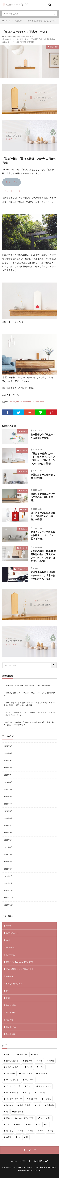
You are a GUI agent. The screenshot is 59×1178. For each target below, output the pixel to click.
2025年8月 (8, 746)
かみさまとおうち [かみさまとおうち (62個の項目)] (13, 1067)
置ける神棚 (21, 36)
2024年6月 (8, 782)
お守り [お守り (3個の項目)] (36, 1054)
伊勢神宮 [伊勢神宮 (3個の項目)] (9, 1105)
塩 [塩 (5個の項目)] (39, 1124)
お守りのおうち (22, 569)
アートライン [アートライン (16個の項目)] (26, 1073)
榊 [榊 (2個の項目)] (19, 1137)
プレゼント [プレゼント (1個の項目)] (41, 1092)
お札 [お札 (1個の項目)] (40, 1061)
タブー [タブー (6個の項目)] (29, 1086)
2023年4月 (8, 811)
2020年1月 (8, 883)
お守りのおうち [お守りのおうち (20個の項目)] (12, 1061)
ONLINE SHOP (41, 1161)
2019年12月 (8, 890)
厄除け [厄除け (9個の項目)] (18, 1124)
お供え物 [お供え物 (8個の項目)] (23, 1054)
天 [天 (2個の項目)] (47, 1124)
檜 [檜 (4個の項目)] (27, 1137)
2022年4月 (8, 854)
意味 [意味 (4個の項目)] (31, 1131)
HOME (7, 21)
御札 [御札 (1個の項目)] (21, 1131)
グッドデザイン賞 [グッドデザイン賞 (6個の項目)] (13, 1086)
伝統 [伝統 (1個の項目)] (38, 1105)
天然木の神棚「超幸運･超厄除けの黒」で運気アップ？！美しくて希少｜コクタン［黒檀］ (43, 556)
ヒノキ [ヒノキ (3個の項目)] (27, 1092)
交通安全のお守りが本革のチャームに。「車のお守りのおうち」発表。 (43, 575)
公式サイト (11, 182)
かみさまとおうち (11, 39)
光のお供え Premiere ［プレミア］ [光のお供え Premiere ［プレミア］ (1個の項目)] (20, 1118)
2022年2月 (8, 869)
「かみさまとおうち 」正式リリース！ (41, 21)
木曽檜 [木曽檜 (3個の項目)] (8, 1137)
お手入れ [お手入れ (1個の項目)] (28, 1061)
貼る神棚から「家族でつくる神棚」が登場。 (43, 436)
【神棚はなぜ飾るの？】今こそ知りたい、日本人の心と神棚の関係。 (29, 694)
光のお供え (10, 947)
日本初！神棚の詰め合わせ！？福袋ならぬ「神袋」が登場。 (43, 516)
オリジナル (23, 39)
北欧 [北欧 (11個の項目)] (8, 1124)
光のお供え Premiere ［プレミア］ (20, 962)
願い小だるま (11, 1027)
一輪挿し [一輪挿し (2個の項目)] (47, 1099)
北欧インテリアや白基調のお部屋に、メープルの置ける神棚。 (43, 535)
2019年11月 (8, 898)
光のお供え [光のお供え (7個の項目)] (18, 1111)
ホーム (14, 1161)
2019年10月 (8, 905)
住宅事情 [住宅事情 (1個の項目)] (50, 1105)
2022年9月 (8, 833)
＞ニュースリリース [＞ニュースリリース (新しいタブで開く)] (11, 191)
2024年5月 (8, 789)
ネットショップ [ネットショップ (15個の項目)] (45, 1086)
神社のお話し (11, 1005)
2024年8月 (8, 768)
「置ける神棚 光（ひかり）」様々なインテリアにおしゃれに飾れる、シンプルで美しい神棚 (43, 458)
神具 (44, 39)
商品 (40, 39)
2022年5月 (8, 847)
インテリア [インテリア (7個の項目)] (43, 1073)
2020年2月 (8, 876)
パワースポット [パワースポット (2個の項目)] (12, 1092)
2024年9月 (8, 760)
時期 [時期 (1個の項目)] (51, 1131)
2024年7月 (8, 775)
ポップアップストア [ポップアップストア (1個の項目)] (14, 1099)
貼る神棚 (29, 36)
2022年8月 (8, 840)
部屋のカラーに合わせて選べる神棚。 (43, 476)
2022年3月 (8, 862)
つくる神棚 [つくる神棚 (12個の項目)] (10, 1073)
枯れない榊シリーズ (14, 983)
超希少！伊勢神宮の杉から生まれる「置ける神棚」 (43, 497)
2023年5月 (8, 804)
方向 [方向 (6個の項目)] (41, 1131)
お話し (8, 940)
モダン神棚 (33, 39)
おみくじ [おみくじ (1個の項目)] (9, 1054)
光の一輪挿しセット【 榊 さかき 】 (20, 969)
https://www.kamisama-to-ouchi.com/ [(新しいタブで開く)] (27, 401)
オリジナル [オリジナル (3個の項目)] (29, 1080)
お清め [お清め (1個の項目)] (51, 1061)
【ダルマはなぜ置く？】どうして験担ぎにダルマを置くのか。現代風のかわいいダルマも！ (29, 713)
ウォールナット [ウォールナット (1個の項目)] (12, 1080)
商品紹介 (18, 21)
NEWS (25, 510)
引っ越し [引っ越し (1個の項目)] (9, 1131)
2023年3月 (8, 818)
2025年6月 (8, 753)
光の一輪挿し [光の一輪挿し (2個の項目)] (45, 1118)
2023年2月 (8, 825)
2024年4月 (8, 797)
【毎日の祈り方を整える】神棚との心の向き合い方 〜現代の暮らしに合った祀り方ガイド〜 (29, 723)
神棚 (14, 36)
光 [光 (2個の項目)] (7, 1111)
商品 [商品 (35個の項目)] (29, 1124)
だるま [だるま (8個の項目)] (41, 1067)
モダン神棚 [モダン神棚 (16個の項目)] (33, 1099)
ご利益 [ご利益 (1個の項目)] (29, 1067)
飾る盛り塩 (10, 1034)
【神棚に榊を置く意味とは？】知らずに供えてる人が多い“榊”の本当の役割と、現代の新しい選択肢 (29, 703)
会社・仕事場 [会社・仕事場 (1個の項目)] (25, 1105)
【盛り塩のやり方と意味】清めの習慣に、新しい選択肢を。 (28, 685)
